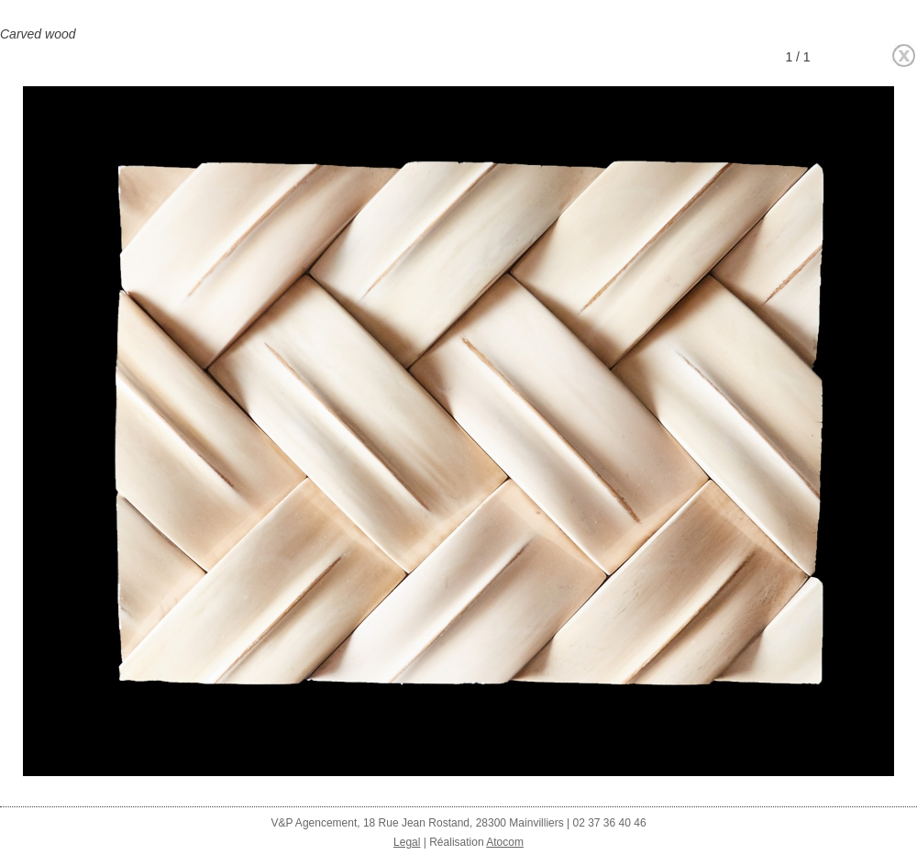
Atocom (505, 842)
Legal (406, 842)
